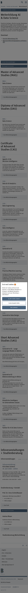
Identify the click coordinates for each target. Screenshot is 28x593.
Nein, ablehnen (14, 307)
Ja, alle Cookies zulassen (14, 298)
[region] (14, 296)
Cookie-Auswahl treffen (14, 303)
